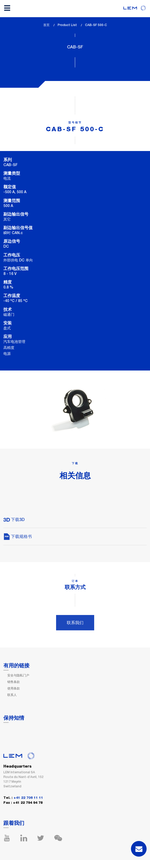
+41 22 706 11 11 (28, 798)
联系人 (12, 694)
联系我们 (75, 622)
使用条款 (13, 688)
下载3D (14, 519)
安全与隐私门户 (18, 675)
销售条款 (13, 681)
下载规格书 (17, 536)
